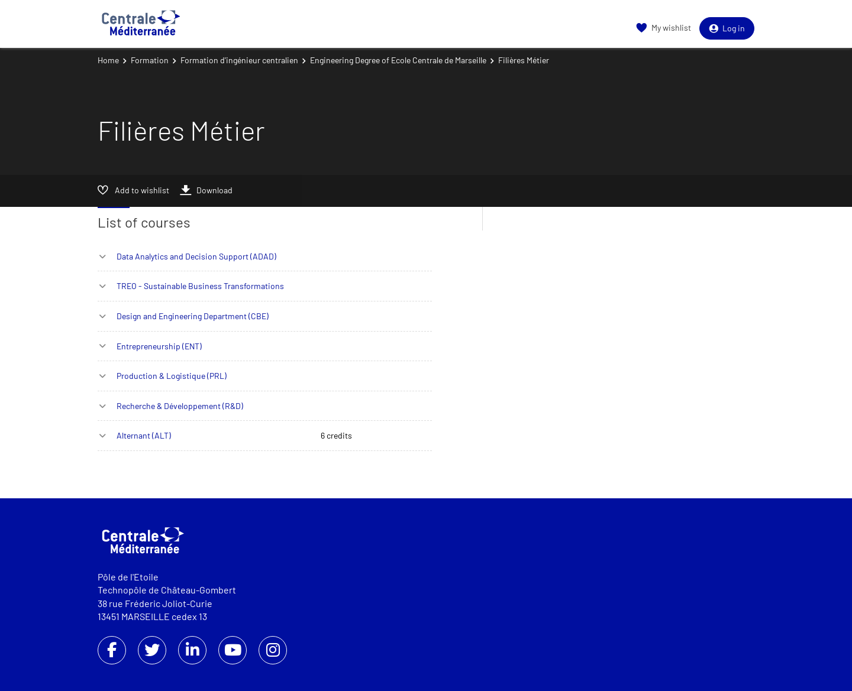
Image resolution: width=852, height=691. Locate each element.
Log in (727, 28)
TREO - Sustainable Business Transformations (200, 286)
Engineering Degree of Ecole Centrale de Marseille (398, 60)
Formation (150, 60)
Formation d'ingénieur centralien (239, 60)
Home (108, 60)
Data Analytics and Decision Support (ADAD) (196, 256)
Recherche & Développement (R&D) (180, 406)
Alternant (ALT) (144, 435)
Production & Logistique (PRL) (172, 376)
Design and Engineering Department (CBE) (193, 316)
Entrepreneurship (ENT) (159, 346)
